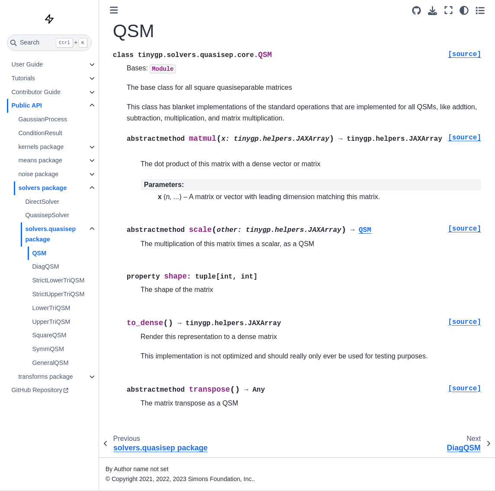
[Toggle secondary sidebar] (480, 10)
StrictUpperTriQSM (58, 294)
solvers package (42, 187)
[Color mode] (464, 10)
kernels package (41, 146)
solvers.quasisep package (50, 234)
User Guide (27, 64)
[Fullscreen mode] (449, 10)
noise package (38, 174)
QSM (39, 253)
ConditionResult (40, 133)
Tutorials (23, 78)
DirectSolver (42, 201)
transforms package (45, 376)
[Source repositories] (417, 10)
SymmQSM (48, 348)
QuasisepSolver (47, 215)
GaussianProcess (42, 119)
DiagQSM (45, 266)
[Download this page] (433, 10)
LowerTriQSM (51, 307)
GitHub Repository (36, 389)
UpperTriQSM (51, 321)
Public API (26, 105)
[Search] (49, 43)
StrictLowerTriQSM (58, 280)
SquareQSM (49, 335)
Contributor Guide (36, 92)
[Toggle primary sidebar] (114, 10)
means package (40, 160)
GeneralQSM (50, 362)
